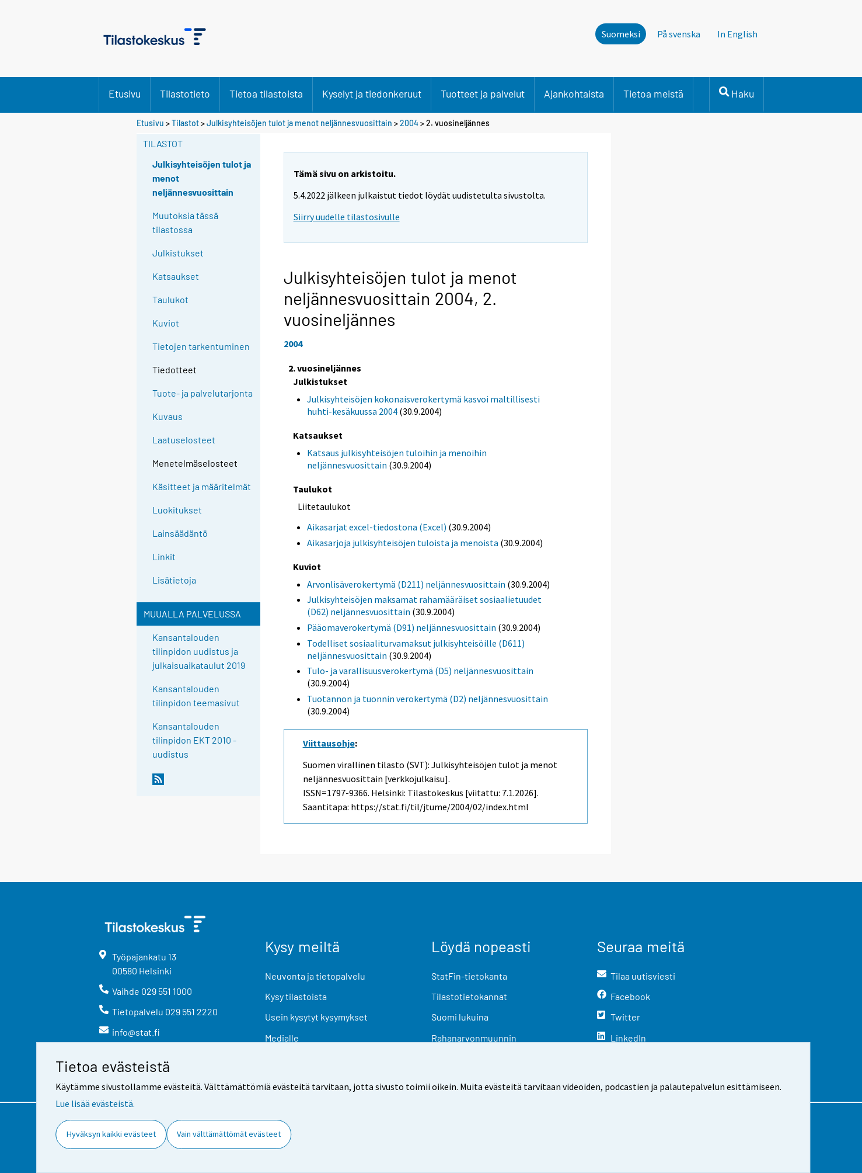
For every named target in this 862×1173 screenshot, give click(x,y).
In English (737, 34)
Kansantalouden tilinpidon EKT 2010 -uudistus (194, 739)
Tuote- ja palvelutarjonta (202, 392)
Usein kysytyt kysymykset (316, 1016)
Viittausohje (329, 743)
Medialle (282, 1037)
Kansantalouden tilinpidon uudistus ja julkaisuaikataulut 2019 (198, 651)
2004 (409, 123)
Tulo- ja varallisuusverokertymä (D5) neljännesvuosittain (420, 670)
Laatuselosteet (183, 439)
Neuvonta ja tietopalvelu (315, 975)
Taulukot (170, 299)
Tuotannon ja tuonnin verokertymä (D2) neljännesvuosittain (427, 699)
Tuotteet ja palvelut (483, 93)
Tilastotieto (185, 93)
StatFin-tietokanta (469, 975)
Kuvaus (167, 416)
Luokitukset (177, 509)
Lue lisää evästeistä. (95, 1103)
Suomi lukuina (459, 1016)
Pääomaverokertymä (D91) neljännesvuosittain (401, 627)
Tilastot (185, 123)
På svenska (678, 34)
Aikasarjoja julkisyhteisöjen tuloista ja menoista (402, 543)
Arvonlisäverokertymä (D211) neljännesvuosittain (406, 584)
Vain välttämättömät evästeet (229, 1134)
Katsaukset (175, 276)
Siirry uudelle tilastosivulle (347, 217)
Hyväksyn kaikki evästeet (111, 1134)
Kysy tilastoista (296, 996)
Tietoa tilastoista (266, 93)
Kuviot (165, 322)
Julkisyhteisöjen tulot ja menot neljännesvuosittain (300, 123)
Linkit (164, 556)
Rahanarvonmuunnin (473, 1037)
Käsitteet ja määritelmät (201, 486)
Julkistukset (178, 252)
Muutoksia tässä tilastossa (185, 222)
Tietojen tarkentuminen (201, 346)
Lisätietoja (174, 579)
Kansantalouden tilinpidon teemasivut (196, 695)
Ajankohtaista (574, 93)
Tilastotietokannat (469, 996)
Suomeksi (621, 34)
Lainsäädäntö (180, 533)
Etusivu (125, 93)
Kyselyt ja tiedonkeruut (371, 93)
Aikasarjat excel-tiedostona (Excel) (376, 527)
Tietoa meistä (653, 93)
